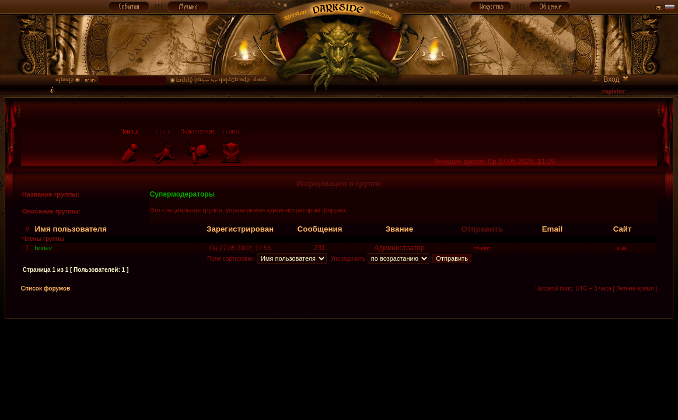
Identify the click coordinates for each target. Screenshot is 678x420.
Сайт (622, 229)
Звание (399, 229)
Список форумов (46, 288)
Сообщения (320, 229)
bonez (44, 247)
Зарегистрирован (240, 229)
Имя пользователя (71, 229)
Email (552, 229)
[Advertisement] (339, 344)
